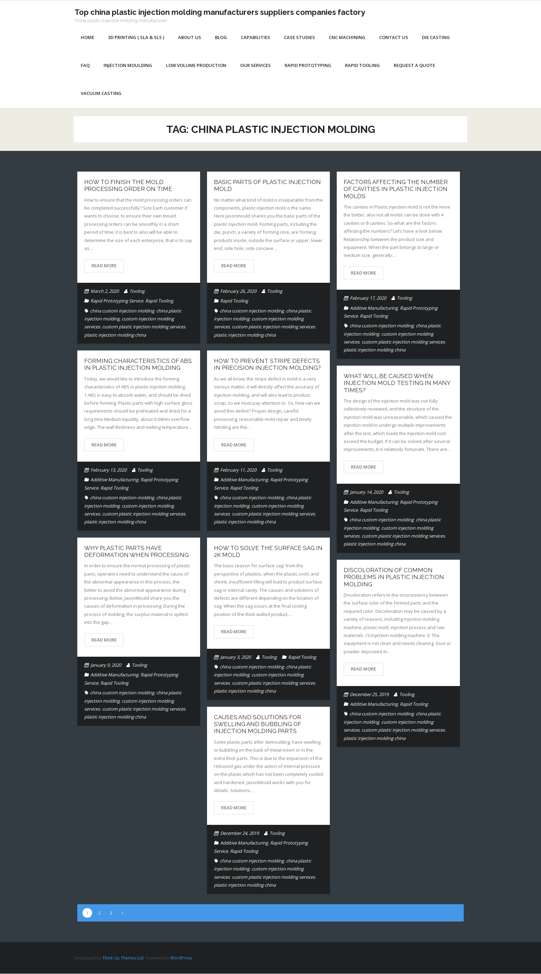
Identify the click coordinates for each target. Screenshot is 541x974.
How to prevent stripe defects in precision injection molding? (267, 365)
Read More (104, 266)
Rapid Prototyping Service (116, 301)
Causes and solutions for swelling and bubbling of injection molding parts (257, 724)
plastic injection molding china (115, 335)
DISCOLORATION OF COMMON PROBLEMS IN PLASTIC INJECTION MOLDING (394, 577)
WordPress (181, 958)
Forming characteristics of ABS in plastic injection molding (138, 365)
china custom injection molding (122, 311)
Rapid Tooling (159, 301)
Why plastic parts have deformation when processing (136, 552)
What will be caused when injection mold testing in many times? (397, 383)
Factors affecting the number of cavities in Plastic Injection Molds (396, 189)
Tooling (137, 291)
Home (87, 38)
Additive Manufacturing (374, 308)
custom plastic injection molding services (143, 327)
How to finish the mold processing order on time (128, 186)
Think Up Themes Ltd (123, 958)
